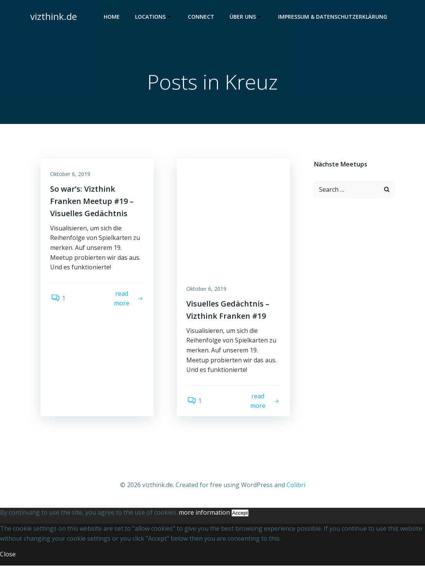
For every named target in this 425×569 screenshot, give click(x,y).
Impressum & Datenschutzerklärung (334, 17)
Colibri (296, 488)
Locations (155, 17)
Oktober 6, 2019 (72, 176)
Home (113, 17)
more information (204, 516)
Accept (240, 516)
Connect (202, 17)
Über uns (247, 17)
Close (8, 557)
